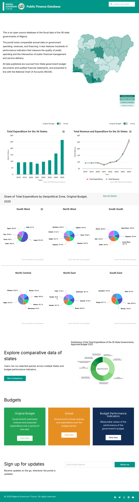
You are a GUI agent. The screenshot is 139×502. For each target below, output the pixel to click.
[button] (134, 10)
